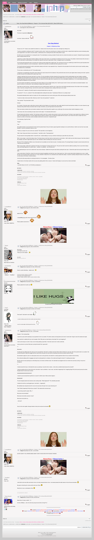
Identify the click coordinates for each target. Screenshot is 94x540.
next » (90, 520)
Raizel (6, 245)
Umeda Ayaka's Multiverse (21, 185)
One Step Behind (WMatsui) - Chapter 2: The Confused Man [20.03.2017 (35, 26)
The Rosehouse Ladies (29, 176)
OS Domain (21, 183)
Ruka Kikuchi (8, 496)
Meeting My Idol (20, 179)
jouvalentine (8, 265)
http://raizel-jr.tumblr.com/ (21, 258)
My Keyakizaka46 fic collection (22, 492)
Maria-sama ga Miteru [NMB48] (22, 177)
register (89, 5)
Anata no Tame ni (25, 171)
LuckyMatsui (8, 206)
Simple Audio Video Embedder (47, 533)
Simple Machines (52, 532)
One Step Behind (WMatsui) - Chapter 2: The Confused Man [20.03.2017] (35, 330)
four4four (7, 477)
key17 (6, 307)
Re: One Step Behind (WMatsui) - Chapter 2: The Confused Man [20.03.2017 (36, 449)
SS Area (18, 184)
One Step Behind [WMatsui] (22, 178)
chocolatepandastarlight (9, 281)
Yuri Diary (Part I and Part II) (31, 172)
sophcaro (27, 16)
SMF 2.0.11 (40, 532)
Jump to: (79, 527)
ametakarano (8, 26)
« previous (87, 520)
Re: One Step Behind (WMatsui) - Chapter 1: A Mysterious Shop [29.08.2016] (36, 206)
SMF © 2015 (46, 532)
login (85, 5)
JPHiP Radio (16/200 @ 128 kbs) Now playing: (23, 14)
